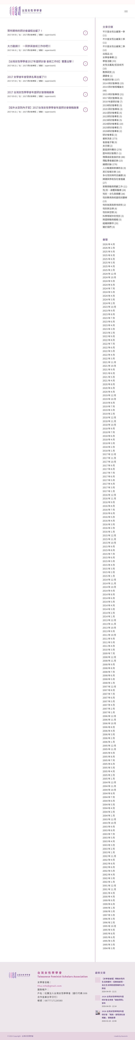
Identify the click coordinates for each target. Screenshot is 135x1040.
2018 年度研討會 (111, 101)
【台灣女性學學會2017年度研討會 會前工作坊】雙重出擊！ (40, 61)
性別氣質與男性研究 (113, 204)
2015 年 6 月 (109, 557)
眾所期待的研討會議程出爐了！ (25, 30)
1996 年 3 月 (109, 918)
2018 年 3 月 (109, 443)
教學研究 (107, 72)
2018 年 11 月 (109, 421)
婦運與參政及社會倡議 (114, 179)
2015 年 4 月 (109, 564)
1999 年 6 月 (109, 904)
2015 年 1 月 (109, 575)
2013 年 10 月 (109, 627)
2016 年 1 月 (109, 531)
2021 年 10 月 (109, 365)
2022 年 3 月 (109, 358)
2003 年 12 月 (109, 819)
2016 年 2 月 (109, 527)
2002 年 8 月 (109, 863)
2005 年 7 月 (109, 760)
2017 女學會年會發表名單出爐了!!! (27, 77)
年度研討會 (108, 79)
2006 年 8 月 (109, 727)
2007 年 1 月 (109, 712)
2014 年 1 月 (109, 616)
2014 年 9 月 (109, 590)
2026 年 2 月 (109, 247)
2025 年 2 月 (109, 270)
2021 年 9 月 (109, 369)
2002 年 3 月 (109, 878)
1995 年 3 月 (109, 944)
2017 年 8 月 (109, 468)
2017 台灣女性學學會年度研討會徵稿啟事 (30, 92)
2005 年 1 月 (109, 778)
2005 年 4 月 (109, 771)
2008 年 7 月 (109, 671)
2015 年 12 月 (109, 535)
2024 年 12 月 (109, 273)
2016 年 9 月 (109, 502)
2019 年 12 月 (109, 395)
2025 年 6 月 (109, 258)
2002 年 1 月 (109, 881)
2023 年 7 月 (109, 317)
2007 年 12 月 (109, 686)
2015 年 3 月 (109, 568)
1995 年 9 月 (109, 929)
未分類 (106, 145)
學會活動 (107, 61)
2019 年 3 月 (109, 410)
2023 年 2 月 (109, 332)
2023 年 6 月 (109, 321)
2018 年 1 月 (109, 450)
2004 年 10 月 (109, 789)
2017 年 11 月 (109, 457)
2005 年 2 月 (109, 775)
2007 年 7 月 (109, 693)
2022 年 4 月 (109, 354)
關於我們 (107, 226)
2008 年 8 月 (109, 668)
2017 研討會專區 (29, 34)
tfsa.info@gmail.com (50, 985)
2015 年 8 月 (109, 550)
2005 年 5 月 (109, 767)
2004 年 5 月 (109, 804)
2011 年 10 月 (109, 634)
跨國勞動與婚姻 (110, 219)
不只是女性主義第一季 (114, 31)
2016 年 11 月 (109, 498)
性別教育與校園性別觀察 (115, 197)
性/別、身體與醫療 (112, 190)
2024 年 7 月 (109, 288)
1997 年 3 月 (109, 915)
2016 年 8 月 (109, 505)
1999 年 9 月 (109, 900)
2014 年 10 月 (109, 586)
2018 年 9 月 (109, 428)
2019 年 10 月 (109, 398)
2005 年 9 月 (109, 752)
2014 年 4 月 (109, 605)
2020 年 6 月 (109, 387)
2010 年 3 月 (109, 649)
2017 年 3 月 (109, 487)
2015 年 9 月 (109, 546)
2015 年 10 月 (109, 542)
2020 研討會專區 (111, 109)
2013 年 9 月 (109, 631)
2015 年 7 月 (109, 553)
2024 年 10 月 (109, 277)
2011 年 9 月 (109, 638)
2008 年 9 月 (109, 664)
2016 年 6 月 (109, 513)
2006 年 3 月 (109, 734)
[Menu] (126, 11)
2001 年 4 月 (109, 892)
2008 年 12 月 (109, 657)
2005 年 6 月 (109, 763)
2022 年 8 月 (109, 340)
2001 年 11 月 (109, 889)
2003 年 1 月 (109, 852)
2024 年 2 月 (109, 303)
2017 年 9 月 (109, 465)
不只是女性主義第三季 (114, 39)
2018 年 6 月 (109, 435)
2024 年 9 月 (109, 281)
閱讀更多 (85, 33)
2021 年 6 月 (109, 373)
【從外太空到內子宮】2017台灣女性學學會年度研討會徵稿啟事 (43, 107)
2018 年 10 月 (109, 424)
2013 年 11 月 (109, 623)
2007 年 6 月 (109, 697)
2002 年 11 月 (109, 856)
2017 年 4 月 (109, 483)
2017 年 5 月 (109, 480)
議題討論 (107, 164)
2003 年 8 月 (109, 830)
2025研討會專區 (111, 127)
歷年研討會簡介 (110, 153)
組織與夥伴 (108, 223)
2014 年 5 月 (109, 601)
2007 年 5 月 (109, 701)
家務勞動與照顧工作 (113, 186)
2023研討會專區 (111, 120)
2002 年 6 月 (109, 867)
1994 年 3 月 (109, 948)
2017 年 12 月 (109, 454)
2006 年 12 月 (109, 716)
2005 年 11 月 (109, 749)
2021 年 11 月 (109, 362)
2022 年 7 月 (109, 343)
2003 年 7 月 (109, 834)
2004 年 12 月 (109, 782)
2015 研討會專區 (111, 94)
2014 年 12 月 (109, 579)
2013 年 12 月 (109, 620)
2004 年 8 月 (109, 793)
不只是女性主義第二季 (114, 46)
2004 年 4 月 (109, 808)
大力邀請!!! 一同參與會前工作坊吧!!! (28, 46)
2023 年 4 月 (109, 325)
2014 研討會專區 (111, 83)
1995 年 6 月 (109, 937)
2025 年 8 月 (109, 255)
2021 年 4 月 (109, 380)
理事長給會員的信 (111, 156)
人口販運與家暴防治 (113, 167)
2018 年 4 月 (109, 439)
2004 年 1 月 (109, 815)
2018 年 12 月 (109, 417)
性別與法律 (108, 208)
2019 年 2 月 (109, 413)
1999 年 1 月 (109, 907)
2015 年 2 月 (109, 572)
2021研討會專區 (111, 112)
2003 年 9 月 (109, 826)
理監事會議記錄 (110, 160)
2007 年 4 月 (109, 704)
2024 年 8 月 (109, 284)
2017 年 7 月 (109, 472)
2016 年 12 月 (109, 494)
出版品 (106, 53)
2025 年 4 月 (109, 266)
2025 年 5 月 (109, 262)
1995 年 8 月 (109, 933)
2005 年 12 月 (109, 745)
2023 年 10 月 (109, 306)
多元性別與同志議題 (113, 175)
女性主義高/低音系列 (113, 64)
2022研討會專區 (111, 116)
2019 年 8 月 (109, 402)
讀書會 (106, 75)
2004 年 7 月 (109, 797)
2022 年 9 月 (109, 336)
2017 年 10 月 (109, 461)
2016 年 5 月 (109, 516)
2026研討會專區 (111, 131)
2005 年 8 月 (109, 756)
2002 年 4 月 (109, 874)
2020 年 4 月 (109, 391)
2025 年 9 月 (109, 251)
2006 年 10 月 (109, 723)
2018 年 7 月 (109, 432)
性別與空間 (108, 212)
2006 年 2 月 (109, 738)
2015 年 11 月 (109, 539)
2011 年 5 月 (109, 642)
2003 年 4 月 (109, 841)
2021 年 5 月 (109, 376)
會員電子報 (108, 142)
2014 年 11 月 (109, 583)
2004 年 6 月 (109, 800)
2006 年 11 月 (109, 719)
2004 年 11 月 (109, 786)
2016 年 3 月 (109, 524)
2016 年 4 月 (109, 520)
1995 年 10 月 (109, 926)
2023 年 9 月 (109, 310)
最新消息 (107, 138)
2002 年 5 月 (109, 870)
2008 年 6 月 (109, 675)
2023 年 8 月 (109, 314)
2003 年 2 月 (109, 848)
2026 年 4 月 (109, 244)
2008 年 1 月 (109, 682)
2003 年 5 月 (109, 837)
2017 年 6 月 (109, 476)
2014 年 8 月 (109, 594)
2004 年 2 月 (109, 811)
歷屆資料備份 (109, 149)
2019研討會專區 (111, 105)
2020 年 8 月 (109, 384)
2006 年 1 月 (109, 741)
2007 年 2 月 (109, 708)
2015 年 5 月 (109, 561)
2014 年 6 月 (109, 598)
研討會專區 (108, 134)
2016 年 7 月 (109, 509)
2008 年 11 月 (109, 660)
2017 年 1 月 (109, 491)
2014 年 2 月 (109, 612)
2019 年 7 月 (109, 406)
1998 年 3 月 (109, 911)
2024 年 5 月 (109, 292)
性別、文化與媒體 (111, 193)
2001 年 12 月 (109, 885)
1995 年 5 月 (109, 940)
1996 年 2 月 (109, 922)
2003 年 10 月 (109, 822)
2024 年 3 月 (109, 299)
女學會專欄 (108, 57)
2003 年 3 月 (109, 845)
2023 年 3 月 (109, 328)
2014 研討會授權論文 (113, 86)
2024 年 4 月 (109, 295)
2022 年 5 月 (109, 351)
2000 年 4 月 (109, 896)
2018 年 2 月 (109, 446)
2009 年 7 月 (109, 653)
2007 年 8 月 (109, 690)
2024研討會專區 (111, 123)
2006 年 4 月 (109, 730)
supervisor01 (50, 34)
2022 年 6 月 (109, 347)
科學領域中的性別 (111, 215)
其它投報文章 (109, 171)
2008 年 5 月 (109, 679)
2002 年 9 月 (109, 859)
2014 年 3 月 (109, 609)
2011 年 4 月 (109, 645)
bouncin (124, 1036)
